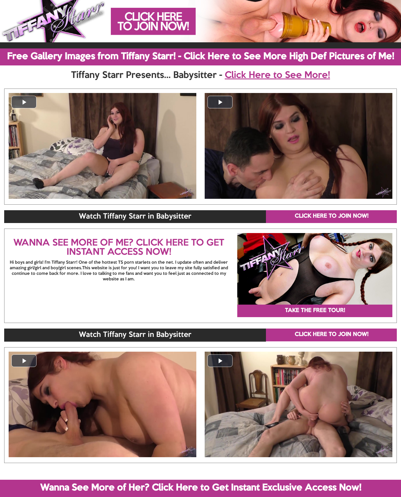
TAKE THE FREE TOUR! (315, 310)
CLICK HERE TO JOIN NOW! (331, 216)
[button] (23, 102)
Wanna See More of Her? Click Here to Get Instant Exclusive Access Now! (200, 488)
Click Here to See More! (277, 75)
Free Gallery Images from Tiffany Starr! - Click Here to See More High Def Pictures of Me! (200, 57)
